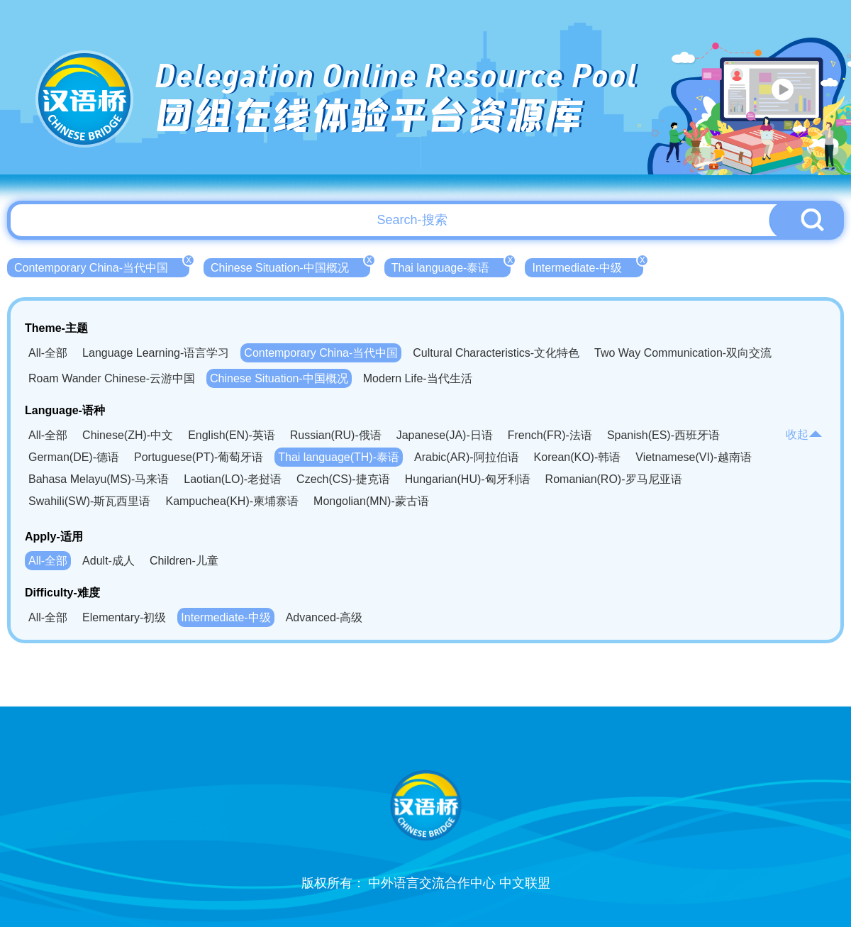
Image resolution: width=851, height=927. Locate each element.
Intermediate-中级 (587, 266)
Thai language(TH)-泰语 (338, 457)
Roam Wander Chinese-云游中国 (111, 378)
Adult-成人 (108, 561)
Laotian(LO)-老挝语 (233, 479)
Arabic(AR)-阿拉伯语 (466, 457)
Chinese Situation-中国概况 (290, 266)
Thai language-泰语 (451, 266)
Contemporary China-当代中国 (101, 266)
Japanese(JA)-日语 (444, 435)
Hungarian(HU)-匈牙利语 (467, 479)
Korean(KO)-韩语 (577, 457)
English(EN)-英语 (231, 435)
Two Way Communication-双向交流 (683, 353)
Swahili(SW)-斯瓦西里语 (89, 501)
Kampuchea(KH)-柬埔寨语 (232, 501)
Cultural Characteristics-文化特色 (496, 353)
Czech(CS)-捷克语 (343, 479)
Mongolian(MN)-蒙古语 (371, 501)
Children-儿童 (184, 561)
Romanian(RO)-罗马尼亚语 (613, 479)
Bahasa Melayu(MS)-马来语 (98, 479)
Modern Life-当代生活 (417, 378)
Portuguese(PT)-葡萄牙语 (198, 457)
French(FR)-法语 (550, 435)
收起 (804, 434)
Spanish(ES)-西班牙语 (663, 435)
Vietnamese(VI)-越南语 (693, 457)
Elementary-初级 (124, 617)
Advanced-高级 (324, 617)
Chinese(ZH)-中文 (127, 435)
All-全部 (47, 353)
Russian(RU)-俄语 (336, 435)
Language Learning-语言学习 (155, 353)
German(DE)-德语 (73, 457)
